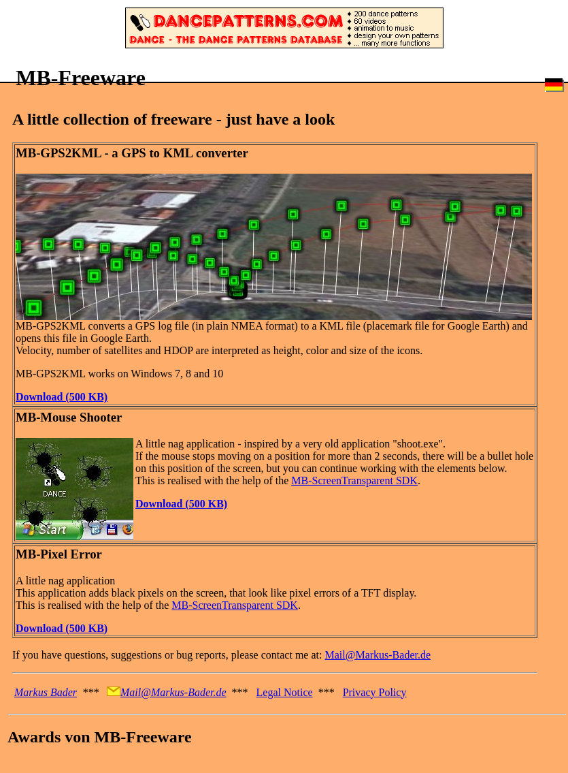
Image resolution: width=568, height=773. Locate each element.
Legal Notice (284, 692)
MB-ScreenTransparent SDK (354, 480)
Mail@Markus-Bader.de (377, 655)
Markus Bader (45, 692)
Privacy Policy (375, 692)
